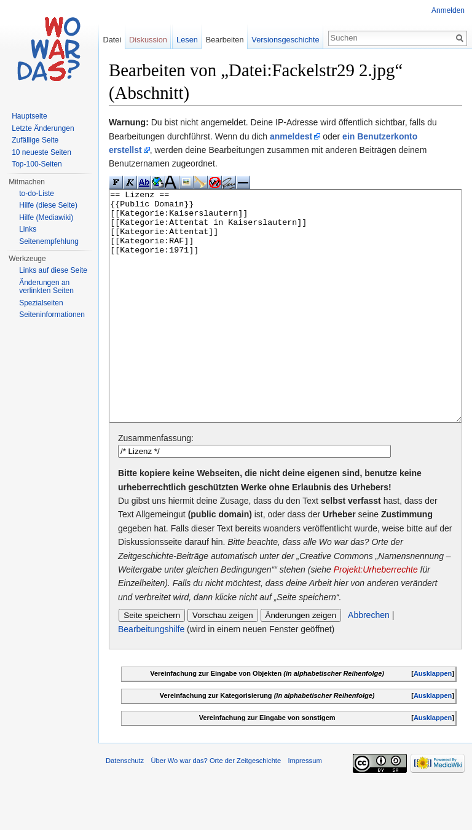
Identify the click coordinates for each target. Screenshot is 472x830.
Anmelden (448, 10)
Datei (112, 39)
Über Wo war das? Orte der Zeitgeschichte (216, 806)
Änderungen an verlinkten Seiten (46, 287)
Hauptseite (29, 116)
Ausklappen (433, 719)
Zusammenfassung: (156, 484)
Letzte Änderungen (43, 128)
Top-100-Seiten (36, 164)
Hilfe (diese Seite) (48, 205)
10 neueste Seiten (41, 152)
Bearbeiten (225, 39)
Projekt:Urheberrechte (376, 616)
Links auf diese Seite (53, 270)
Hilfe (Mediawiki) (46, 217)
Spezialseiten (41, 303)
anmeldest (291, 136)
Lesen (187, 39)
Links (27, 229)
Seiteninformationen (52, 314)
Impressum (304, 806)
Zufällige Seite (35, 140)
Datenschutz (125, 806)
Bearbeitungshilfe (151, 675)
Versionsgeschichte (285, 39)
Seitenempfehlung (49, 241)
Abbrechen (369, 661)
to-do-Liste (36, 193)
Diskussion (148, 39)
